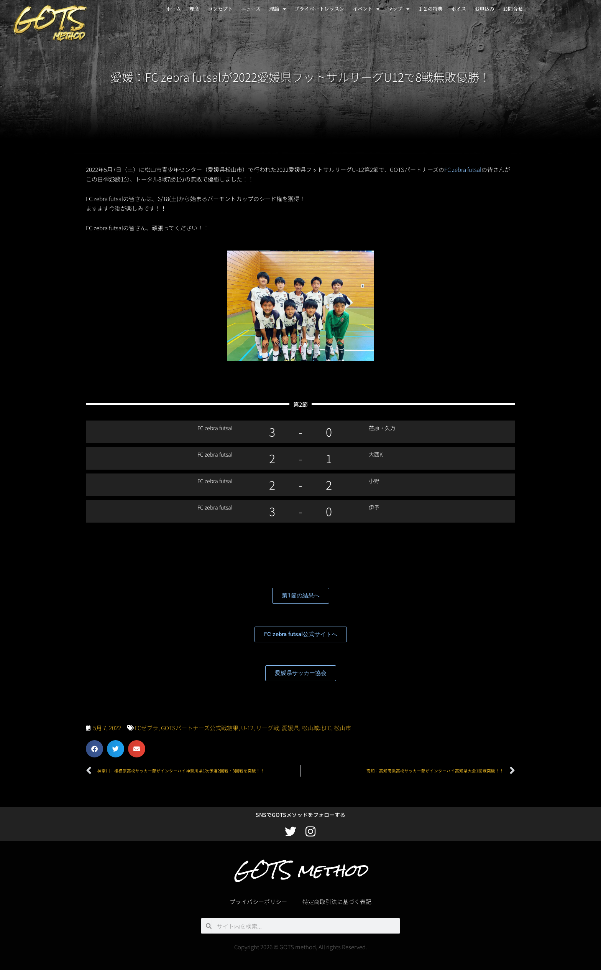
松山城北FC (316, 728)
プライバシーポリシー (258, 901)
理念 (194, 8)
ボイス (458, 8)
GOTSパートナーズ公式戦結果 (199, 728)
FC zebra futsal (462, 169)
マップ (398, 9)
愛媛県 (290, 728)
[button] (94, 748)
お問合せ (513, 8)
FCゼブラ (146, 728)
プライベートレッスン (319, 8)
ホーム (173, 8)
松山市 (342, 728)
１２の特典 (430, 8)
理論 (277, 9)
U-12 (247, 728)
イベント (366, 9)
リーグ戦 (267, 728)
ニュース (251, 8)
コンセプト (220, 8)
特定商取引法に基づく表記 (336, 901)
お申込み (484, 8)
